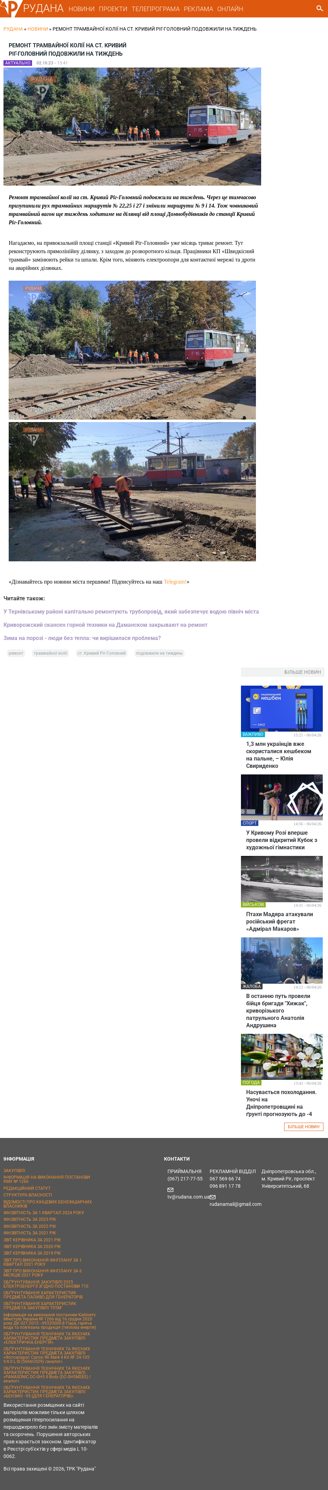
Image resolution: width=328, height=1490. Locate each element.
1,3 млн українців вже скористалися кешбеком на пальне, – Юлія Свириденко (278, 755)
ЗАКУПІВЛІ (14, 1170)
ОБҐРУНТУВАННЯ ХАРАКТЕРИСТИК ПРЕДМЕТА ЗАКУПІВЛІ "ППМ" (39, 1305)
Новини (38, 29)
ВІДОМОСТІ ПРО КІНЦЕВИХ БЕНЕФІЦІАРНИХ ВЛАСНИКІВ (47, 1204)
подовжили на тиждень (159, 653)
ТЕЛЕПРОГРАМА (156, 9)
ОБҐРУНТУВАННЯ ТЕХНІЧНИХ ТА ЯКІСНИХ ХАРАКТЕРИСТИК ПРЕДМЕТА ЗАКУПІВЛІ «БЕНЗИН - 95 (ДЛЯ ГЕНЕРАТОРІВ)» (46, 1391)
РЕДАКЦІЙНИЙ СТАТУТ (26, 1188)
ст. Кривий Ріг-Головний (102, 653)
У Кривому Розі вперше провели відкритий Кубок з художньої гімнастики (281, 840)
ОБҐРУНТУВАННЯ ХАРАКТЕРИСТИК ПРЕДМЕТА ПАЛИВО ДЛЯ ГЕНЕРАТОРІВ (43, 1295)
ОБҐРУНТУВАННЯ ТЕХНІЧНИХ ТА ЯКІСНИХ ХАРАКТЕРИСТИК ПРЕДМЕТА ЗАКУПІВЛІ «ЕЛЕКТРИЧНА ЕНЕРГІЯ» (46, 1338)
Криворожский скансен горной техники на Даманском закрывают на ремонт (105, 625)
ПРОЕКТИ (113, 9)
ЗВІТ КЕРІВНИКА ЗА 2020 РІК (32, 1246)
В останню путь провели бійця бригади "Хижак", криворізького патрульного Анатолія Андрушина (278, 1011)
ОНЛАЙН (230, 9)
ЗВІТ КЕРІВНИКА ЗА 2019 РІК (32, 1253)
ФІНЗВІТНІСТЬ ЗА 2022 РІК (29, 1226)
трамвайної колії (50, 653)
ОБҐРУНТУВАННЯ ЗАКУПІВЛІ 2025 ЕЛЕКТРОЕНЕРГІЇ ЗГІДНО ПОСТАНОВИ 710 (45, 1284)
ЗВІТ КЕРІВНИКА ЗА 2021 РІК (32, 1240)
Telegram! (175, 582)
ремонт (16, 653)
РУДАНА (43, 8)
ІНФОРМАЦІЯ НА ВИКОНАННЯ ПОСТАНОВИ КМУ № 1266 (46, 1179)
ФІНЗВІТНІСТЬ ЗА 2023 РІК (29, 1219)
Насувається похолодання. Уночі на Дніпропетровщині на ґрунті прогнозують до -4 (281, 1103)
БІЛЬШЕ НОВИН (304, 1126)
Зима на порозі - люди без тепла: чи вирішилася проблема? (82, 638)
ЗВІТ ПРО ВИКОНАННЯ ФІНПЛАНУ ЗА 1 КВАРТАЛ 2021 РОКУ (42, 1262)
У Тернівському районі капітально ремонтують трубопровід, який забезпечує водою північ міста (131, 611)
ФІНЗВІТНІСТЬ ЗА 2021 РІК (29, 1233)
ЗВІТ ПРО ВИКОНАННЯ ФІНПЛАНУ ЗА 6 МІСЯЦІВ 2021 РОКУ (42, 1273)
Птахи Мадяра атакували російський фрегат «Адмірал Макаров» (279, 921)
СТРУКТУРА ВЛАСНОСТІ (27, 1195)
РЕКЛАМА (198, 9)
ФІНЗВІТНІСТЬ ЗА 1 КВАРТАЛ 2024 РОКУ (43, 1212)
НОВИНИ (82, 9)
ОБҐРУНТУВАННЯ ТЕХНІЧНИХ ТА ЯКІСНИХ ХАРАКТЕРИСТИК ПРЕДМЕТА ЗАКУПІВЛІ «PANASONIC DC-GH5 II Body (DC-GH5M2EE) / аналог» (47, 1374)
